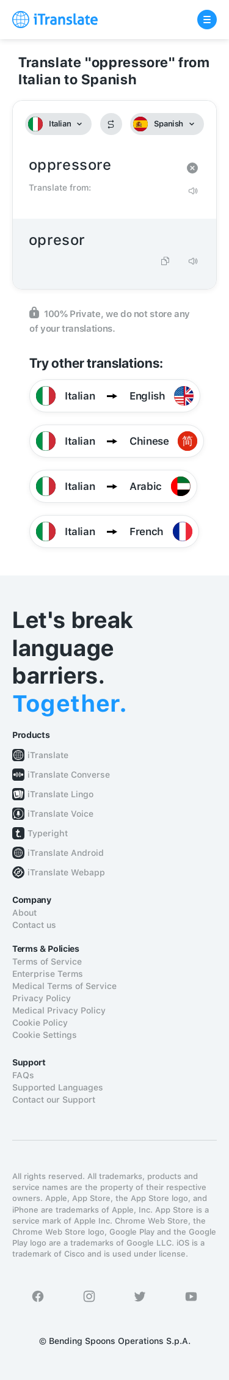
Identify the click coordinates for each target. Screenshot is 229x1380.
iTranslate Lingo (60, 794)
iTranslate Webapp (66, 872)
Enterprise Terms (47, 974)
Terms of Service (47, 961)
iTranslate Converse (68, 774)
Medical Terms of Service (64, 986)
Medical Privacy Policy (59, 1010)
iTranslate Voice (60, 814)
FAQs (23, 1075)
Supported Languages (57, 1087)
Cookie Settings (44, 1035)
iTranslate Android (65, 853)
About (24, 913)
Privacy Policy (41, 998)
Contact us (34, 925)
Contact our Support (53, 1099)
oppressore (102, 165)
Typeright (47, 833)
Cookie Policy (40, 1023)
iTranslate (47, 755)
